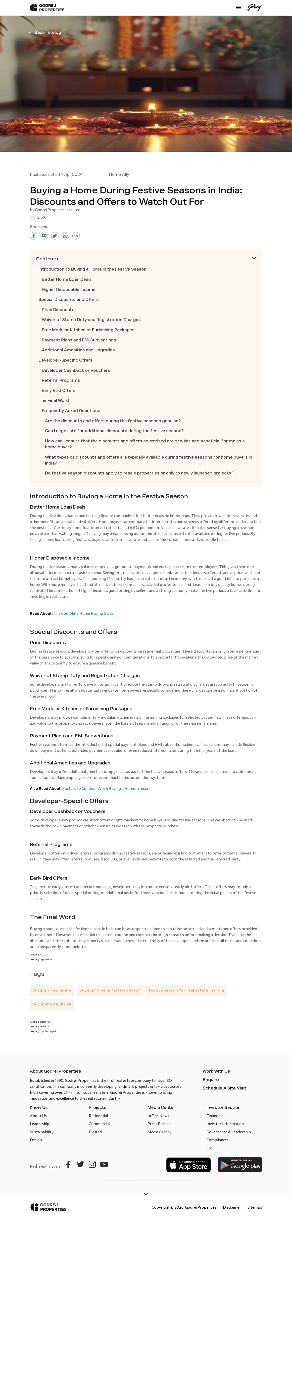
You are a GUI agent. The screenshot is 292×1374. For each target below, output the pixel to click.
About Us (38, 1116)
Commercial (99, 1124)
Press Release (159, 1124)
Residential (98, 1116)
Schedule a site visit (224, 1088)
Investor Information (225, 1124)
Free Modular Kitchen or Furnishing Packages (88, 330)
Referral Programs (61, 380)
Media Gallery (159, 1132)
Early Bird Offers (59, 390)
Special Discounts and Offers (69, 299)
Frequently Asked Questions (71, 411)
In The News (158, 1116)
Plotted (95, 1132)
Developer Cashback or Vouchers (76, 370)
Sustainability (41, 1132)
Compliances (217, 1140)
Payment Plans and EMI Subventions (79, 340)
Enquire (211, 1080)
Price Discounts (58, 310)
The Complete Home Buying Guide (83, 613)
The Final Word (54, 400)
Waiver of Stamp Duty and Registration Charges (91, 320)
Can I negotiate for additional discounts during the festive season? (114, 431)
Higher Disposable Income (69, 289)
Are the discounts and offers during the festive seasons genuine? (113, 421)
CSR (210, 1148)
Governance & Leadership (228, 1132)
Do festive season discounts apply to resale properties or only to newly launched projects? (139, 473)
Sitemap (254, 1207)
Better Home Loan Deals (67, 279)
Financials (214, 1116)
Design (36, 1140)
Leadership (39, 1124)
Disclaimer (232, 1207)
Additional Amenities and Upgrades (78, 350)
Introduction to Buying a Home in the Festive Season (92, 269)
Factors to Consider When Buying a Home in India (105, 788)
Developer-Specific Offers (66, 360)
